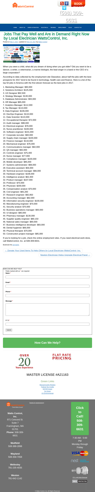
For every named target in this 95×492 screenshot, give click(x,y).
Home (15, 27)
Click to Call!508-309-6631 (80, 418)
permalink (15, 245)
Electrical (44, 27)
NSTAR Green (47, 389)
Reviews (53, 27)
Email (8, 282)
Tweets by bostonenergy (36, 402)
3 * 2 (8, 320)
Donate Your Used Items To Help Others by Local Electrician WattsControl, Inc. (43, 250)
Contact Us (78, 27)
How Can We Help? (47, 342)
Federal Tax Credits (47, 387)
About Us (22, 27)
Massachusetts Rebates (47, 385)
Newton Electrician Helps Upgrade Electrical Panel (65, 255)
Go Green (47, 391)
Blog (70, 27)
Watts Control (42, 42)
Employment (62, 27)
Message (9, 301)
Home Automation (33, 27)
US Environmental (48, 393)
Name (8, 273)
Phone (8, 292)
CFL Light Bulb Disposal (80, 477)
